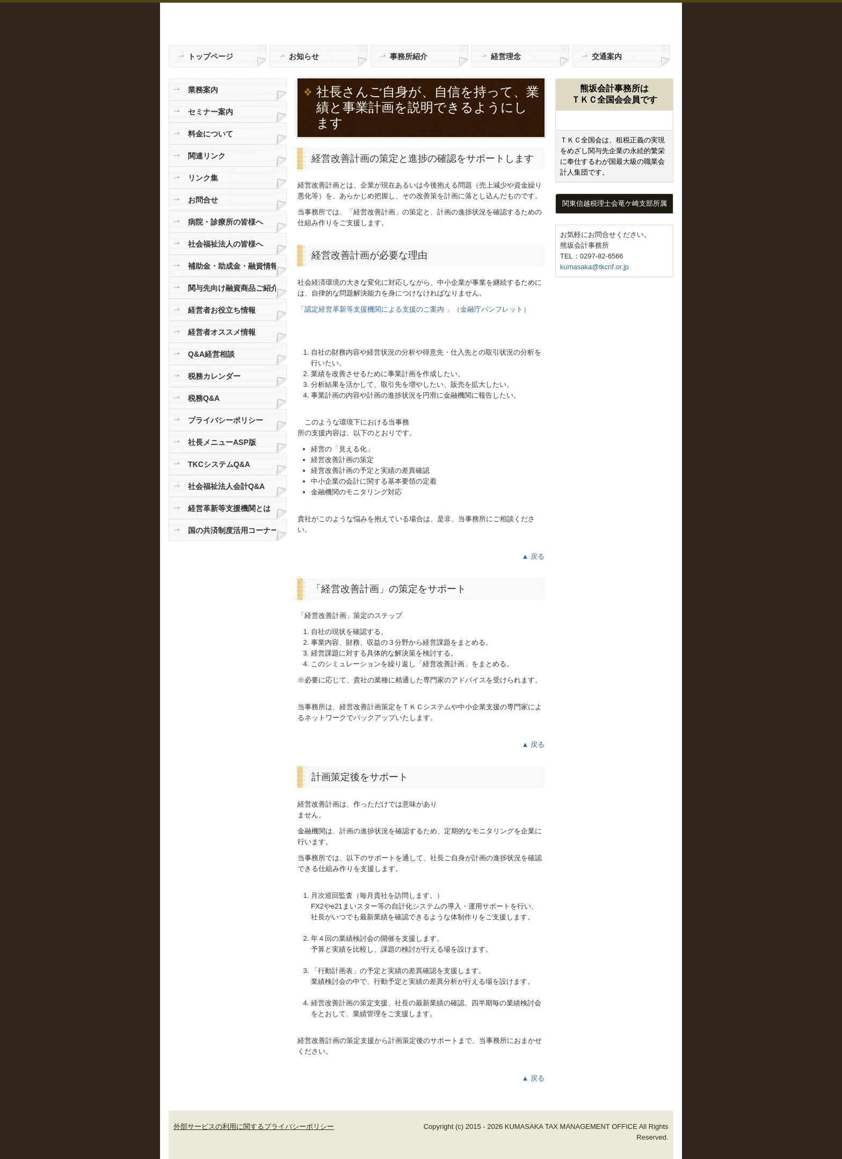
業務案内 (203, 89)
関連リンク (207, 156)
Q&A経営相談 (211, 354)
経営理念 (506, 56)
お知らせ (304, 56)
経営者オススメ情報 (222, 332)
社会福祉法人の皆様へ (225, 244)
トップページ (210, 56)
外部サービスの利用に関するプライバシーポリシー (253, 1126)
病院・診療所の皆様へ (225, 222)
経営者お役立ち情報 (222, 310)
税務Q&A (204, 398)
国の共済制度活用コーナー (232, 530)
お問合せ (203, 200)
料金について (210, 133)
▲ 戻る (533, 556)
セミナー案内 (210, 111)
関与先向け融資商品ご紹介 (232, 288)
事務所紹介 (408, 56)
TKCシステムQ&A (219, 464)
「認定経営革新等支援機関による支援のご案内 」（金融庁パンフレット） (413, 309)
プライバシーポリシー (225, 420)
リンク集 (203, 178)
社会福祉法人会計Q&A (226, 486)
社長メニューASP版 (222, 442)
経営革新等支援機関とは (229, 508)
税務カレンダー (214, 376)
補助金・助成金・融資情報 (232, 266)
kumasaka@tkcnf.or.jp (594, 267)
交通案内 (607, 56)
